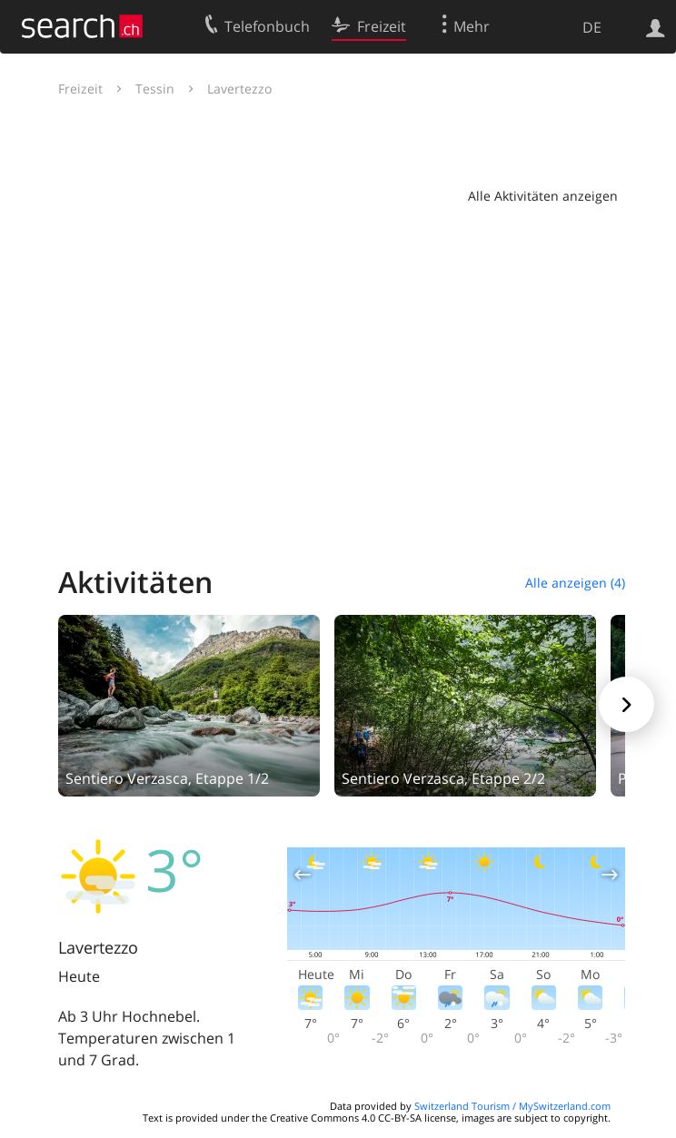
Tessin (154, 88)
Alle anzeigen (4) (575, 582)
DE (591, 27)
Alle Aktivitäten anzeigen (543, 195)
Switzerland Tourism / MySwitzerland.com (512, 1106)
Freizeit (80, 88)
